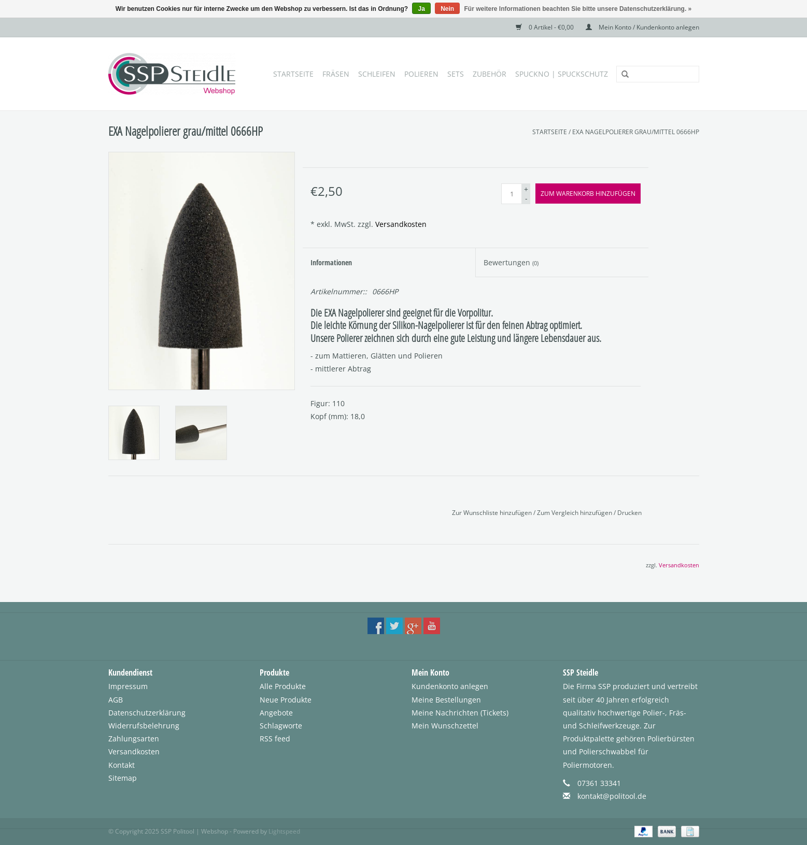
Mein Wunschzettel (445, 726)
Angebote (276, 713)
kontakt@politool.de (611, 796)
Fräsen (335, 74)
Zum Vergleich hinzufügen (575, 512)
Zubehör (489, 74)
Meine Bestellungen (446, 700)
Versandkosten (401, 224)
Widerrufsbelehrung (143, 726)
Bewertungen (511, 262)
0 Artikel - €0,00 (545, 27)
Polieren (421, 74)
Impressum (128, 686)
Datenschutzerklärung (147, 713)
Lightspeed (284, 831)
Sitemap (122, 778)
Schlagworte (281, 726)
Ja (421, 8)
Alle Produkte (283, 686)
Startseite (293, 74)
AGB (115, 700)
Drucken (629, 512)
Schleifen (376, 74)
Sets (455, 74)
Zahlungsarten (133, 738)
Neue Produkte (286, 700)
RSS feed (275, 738)
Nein (447, 8)
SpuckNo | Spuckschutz (561, 74)
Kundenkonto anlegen (450, 686)
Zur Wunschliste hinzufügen (492, 512)
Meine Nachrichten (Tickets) (460, 713)
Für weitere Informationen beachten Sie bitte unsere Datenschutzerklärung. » (578, 8)
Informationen (331, 262)
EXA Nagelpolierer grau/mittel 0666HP (635, 131)
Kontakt (121, 765)
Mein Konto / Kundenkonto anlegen (642, 27)
